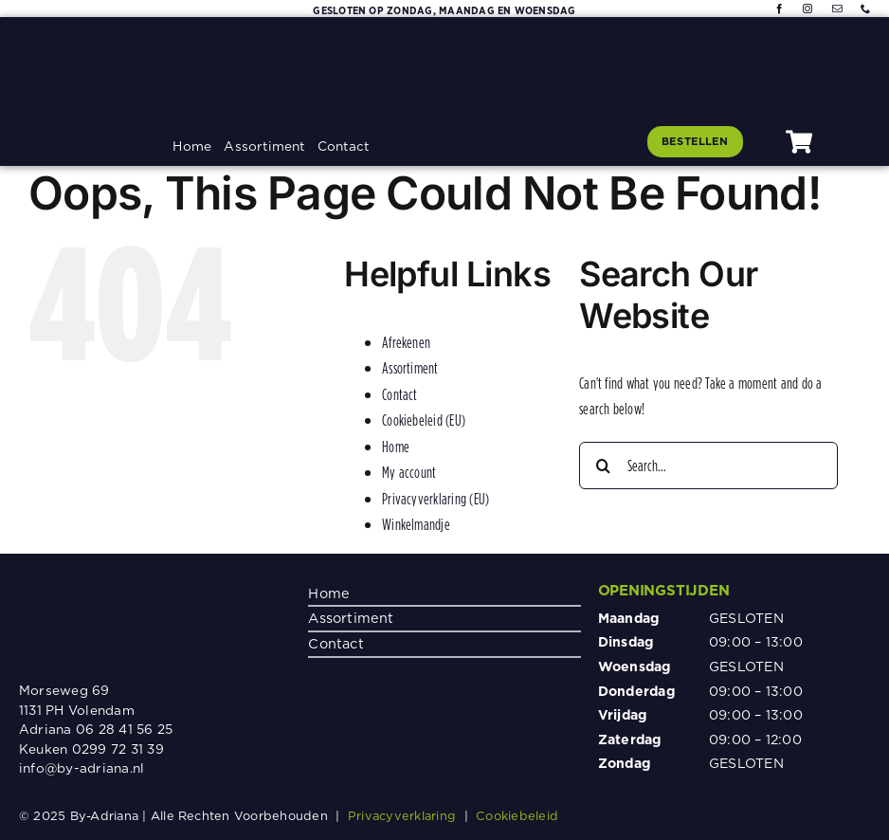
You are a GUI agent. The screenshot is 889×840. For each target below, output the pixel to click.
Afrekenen (406, 342)
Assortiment (410, 367)
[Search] (602, 465)
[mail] (837, 8)
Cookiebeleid (517, 815)
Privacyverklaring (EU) (435, 498)
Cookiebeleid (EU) (423, 420)
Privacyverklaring (402, 815)
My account (409, 472)
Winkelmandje (416, 524)
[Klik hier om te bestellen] (695, 141)
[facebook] (779, 8)
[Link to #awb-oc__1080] (799, 142)
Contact (400, 394)
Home (395, 446)
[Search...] (708, 465)
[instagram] (807, 8)
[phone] (865, 8)
